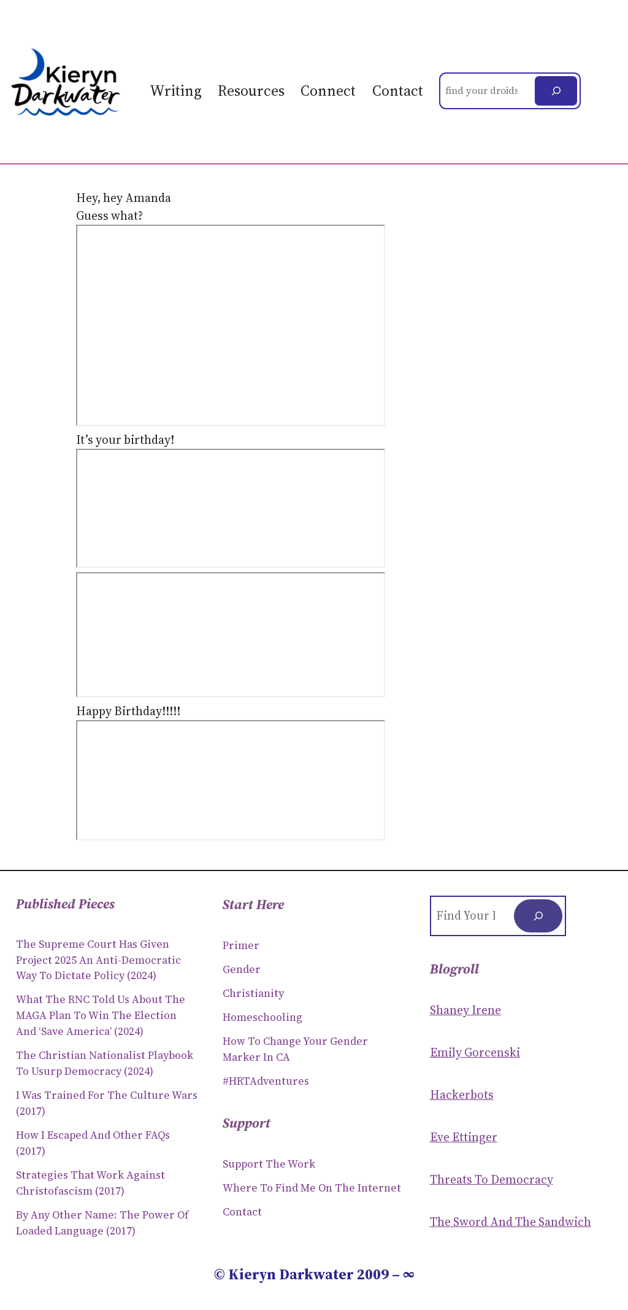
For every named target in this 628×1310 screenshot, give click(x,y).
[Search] (556, 91)
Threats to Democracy (491, 1179)
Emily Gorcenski (475, 1052)
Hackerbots (462, 1095)
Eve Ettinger (463, 1137)
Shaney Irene (465, 1010)
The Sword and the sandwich (510, 1222)
